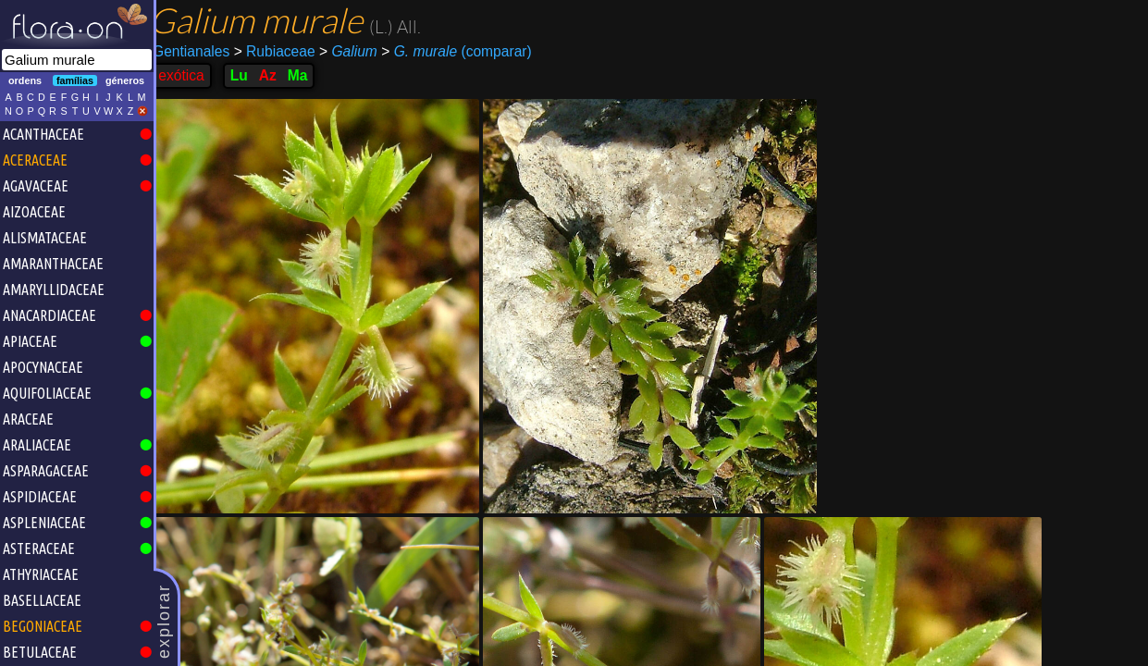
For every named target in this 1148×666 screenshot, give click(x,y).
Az (277, 75)
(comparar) (466, 51)
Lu (248, 75)
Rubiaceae (284, 51)
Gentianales (201, 51)
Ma (308, 75)
